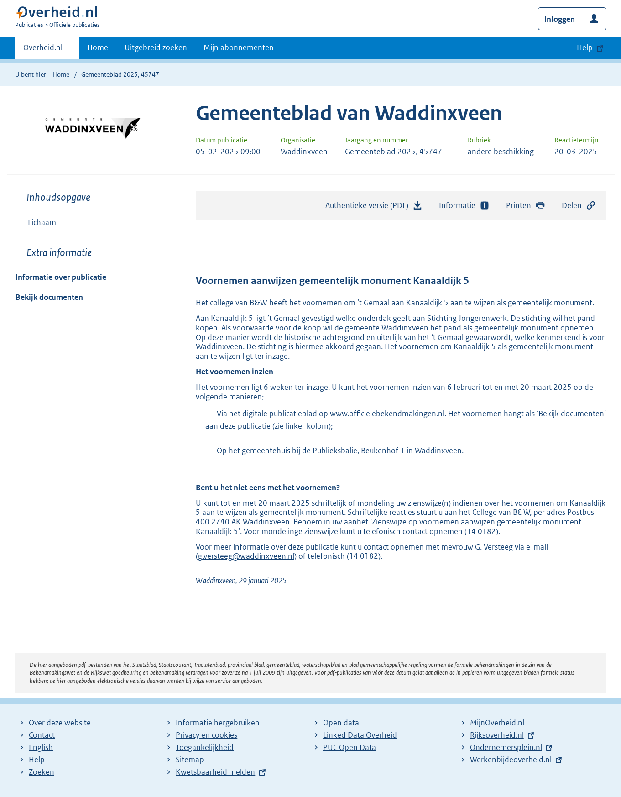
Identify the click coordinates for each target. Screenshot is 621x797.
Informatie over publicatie (61, 277)
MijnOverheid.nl (497, 723)
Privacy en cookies (206, 735)
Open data (341, 723)
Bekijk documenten (49, 297)
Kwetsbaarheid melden (215, 772)
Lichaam (42, 222)
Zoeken (41, 772)
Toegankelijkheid (205, 747)
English (41, 747)
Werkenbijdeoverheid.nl (511, 760)
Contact (42, 735)
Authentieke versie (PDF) (374, 207)
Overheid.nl (43, 50)
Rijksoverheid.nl (497, 735)
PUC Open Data (349, 747)
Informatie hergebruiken (218, 723)
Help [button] (585, 47)
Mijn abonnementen (239, 47)
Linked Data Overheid (360, 735)
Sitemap (190, 760)
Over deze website (60, 723)
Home (97, 47)
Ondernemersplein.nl (506, 747)
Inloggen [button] (559, 19)
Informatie (464, 205)
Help (37, 760)
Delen (579, 205)
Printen (526, 205)
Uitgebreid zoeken (156, 47)
